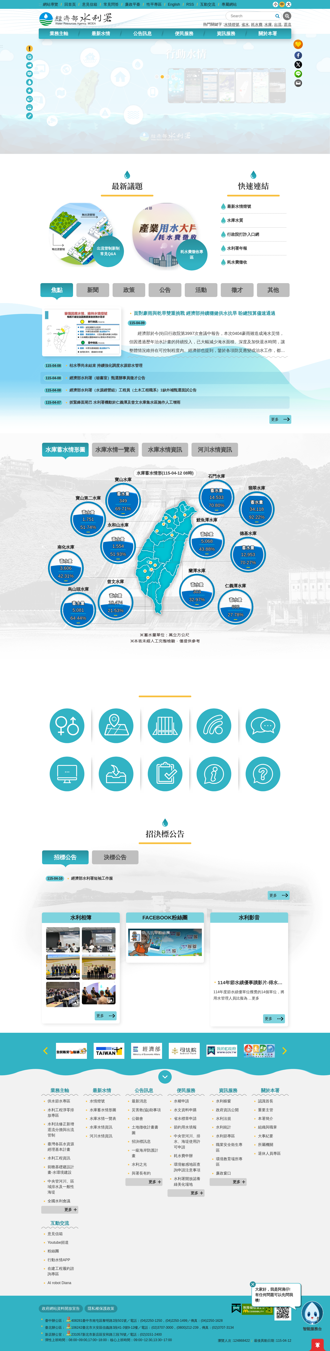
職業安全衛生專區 (229, 1147)
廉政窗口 (223, 1173)
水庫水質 (235, 220)
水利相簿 (80, 917)
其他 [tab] (273, 290)
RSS (190, 4)
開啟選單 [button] (165, 1077)
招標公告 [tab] (65, 857)
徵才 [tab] (237, 290)
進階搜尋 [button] (287, 16)
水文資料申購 (185, 1110)
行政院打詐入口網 (243, 234)
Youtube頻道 (58, 1242)
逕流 (287, 25)
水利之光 (139, 1164)
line (298, 74)
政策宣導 (30, 57)
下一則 (284, 1051)
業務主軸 (59, 33)
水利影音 (249, 917)
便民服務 (184, 33)
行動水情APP (59, 1260)
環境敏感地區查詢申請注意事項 (187, 1167)
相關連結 (30, 116)
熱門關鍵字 (212, 24)
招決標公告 (30, 99)
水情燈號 (231, 25)
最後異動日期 (264, 1340)
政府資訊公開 (227, 1110)
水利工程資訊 (59, 1158)
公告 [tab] (165, 290)
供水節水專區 (59, 1101)
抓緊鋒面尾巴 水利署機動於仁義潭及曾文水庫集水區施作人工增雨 (112, 403)
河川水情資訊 (101, 1136)
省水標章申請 (185, 1118)
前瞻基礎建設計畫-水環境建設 (61, 1170)
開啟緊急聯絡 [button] (29, 48)
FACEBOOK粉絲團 (165, 917)
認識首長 (265, 1101)
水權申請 (181, 1101)
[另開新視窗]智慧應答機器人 (168, 77)
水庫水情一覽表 (103, 1118)
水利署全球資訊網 (75, 19)
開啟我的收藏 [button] (298, 44)
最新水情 (101, 33)
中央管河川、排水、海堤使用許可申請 (187, 1141)
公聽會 (137, 1118)
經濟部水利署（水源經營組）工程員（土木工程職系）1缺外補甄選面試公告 (120, 390)
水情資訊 (30, 83)
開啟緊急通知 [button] (318, 1345)
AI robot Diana (59, 1283)
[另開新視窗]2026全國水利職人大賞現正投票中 (157, 77)
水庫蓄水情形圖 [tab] (65, 449)
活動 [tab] (201, 290)
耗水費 (256, 25)
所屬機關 (265, 1145)
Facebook (298, 55)
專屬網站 (229, 4)
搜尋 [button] (277, 16)
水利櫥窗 (223, 1101)
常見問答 (111, 4)
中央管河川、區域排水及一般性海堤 (61, 1187)
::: (40, 4)
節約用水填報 (185, 1127)
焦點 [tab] (57, 290)
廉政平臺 (132, 4)
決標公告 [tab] (115, 857)
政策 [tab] (129, 290)
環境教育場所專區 (229, 1162)
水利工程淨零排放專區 (61, 1113)
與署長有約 (141, 1173)
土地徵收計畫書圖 (145, 1130)
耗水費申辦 (183, 1156)
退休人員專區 (269, 1153)
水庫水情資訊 (101, 1127)
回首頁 (70, 4)
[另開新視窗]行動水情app (162, 77)
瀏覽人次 (224, 1340)
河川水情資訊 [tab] (215, 449)
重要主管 (265, 1110)
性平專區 (154, 4)
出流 (278, 25)
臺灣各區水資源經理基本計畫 (61, 1147)
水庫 (268, 25)
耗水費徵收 (237, 262)
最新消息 (30, 74)
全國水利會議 (59, 1201)
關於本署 (267, 33)
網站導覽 (50, 4)
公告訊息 (142, 33)
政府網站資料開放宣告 (61, 1308)
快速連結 (253, 185)
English (174, 4)
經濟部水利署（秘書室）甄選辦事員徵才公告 (94, 378)
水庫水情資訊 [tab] (165, 449)
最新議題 (30, 66)
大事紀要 (265, 1136)
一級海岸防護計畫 (145, 1153)
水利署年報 (237, 248)
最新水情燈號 (239, 206)
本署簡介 (265, 1118)
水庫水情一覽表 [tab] (115, 449)
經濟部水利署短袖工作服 (79, 879)
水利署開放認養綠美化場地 (187, 1181)
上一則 (45, 1051)
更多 (275, 419)
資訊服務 (226, 33)
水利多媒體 (30, 108)
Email (298, 83)
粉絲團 (53, 1251)
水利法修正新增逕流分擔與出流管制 (61, 1129)
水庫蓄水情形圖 (103, 1110)
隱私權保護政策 (101, 1308)
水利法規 (223, 1118)
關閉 (253, 1284)
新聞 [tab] (92, 290)
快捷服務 (30, 91)
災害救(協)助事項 (146, 1110)
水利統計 (223, 1127)
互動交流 (207, 4)
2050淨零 (173, 77)
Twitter (298, 64)
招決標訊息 (141, 1141)
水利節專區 (225, 1136)
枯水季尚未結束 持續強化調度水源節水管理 (93, 366)
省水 (245, 25)
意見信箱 (89, 4)
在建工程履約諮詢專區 (61, 1271)
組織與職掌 (267, 1127)
